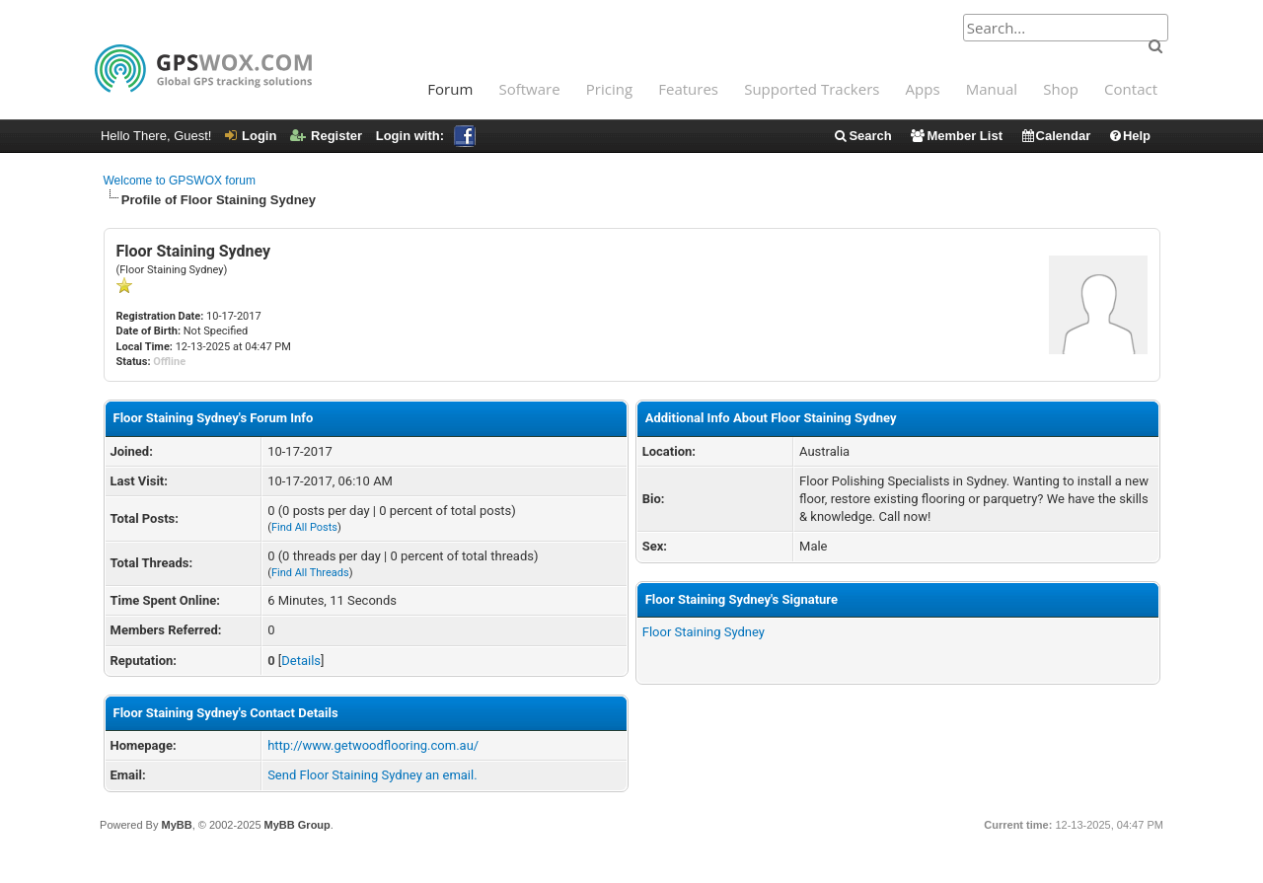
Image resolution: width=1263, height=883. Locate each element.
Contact (1130, 89)
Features (688, 89)
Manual (991, 89)
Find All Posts (304, 527)
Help (1129, 135)
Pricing (609, 89)
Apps (923, 89)
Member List (956, 135)
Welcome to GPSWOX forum (180, 180)
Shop (1060, 89)
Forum (450, 89)
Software (528, 89)
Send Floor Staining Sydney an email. (372, 775)
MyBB (176, 825)
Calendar (1055, 135)
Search (862, 135)
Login (250, 135)
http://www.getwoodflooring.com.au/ (373, 745)
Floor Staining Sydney (703, 632)
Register (326, 135)
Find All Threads (310, 572)
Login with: (426, 135)
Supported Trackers (811, 89)
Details (301, 660)
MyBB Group (297, 825)
